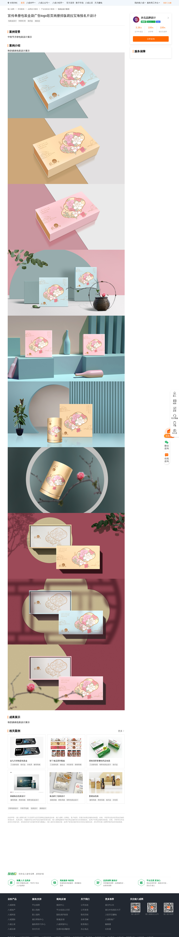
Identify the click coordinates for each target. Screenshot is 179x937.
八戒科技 (11, 914)
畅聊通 (108, 924)
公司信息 (84, 905)
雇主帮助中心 (38, 919)
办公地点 (84, 929)
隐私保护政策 (62, 914)
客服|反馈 (60, 919)
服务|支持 (36, 899)
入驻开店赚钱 (111, 914)
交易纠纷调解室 (63, 929)
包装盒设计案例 (63, 9)
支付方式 (36, 929)
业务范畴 (84, 919)
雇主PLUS (109, 905)
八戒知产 (11, 910)
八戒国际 (11, 919)
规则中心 (60, 905)
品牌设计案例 (33, 9)
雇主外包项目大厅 (113, 910)
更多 (121, 731)
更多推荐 (109, 899)
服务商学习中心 (39, 924)
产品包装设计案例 (47, 9)
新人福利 (36, 914)
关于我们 (85, 899)
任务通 (108, 929)
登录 (165, 3)
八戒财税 (11, 905)
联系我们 (84, 924)
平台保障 (36, 905)
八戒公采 (11, 924)
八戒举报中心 (62, 924)
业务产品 (12, 899)
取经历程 (84, 914)
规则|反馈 (61, 899)
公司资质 (84, 910)
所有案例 (21, 9)
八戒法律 (11, 929)
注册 (169, 3)
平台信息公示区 (63, 910)
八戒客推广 (110, 919)
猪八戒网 (11, 9)
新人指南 (36, 910)
